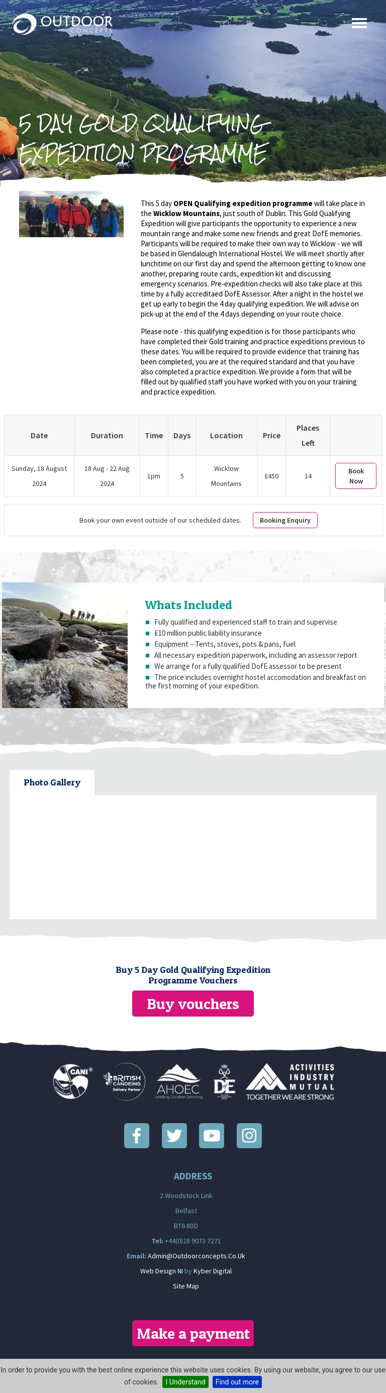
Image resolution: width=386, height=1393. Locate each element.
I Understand (185, 1382)
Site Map (186, 1285)
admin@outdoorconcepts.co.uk (196, 1255)
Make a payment (193, 1333)
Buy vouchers (193, 1003)
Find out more (237, 1382)
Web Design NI (161, 1270)
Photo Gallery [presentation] (52, 782)
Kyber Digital (213, 1270)
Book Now (356, 475)
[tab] (52, 782)
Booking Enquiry (285, 520)
